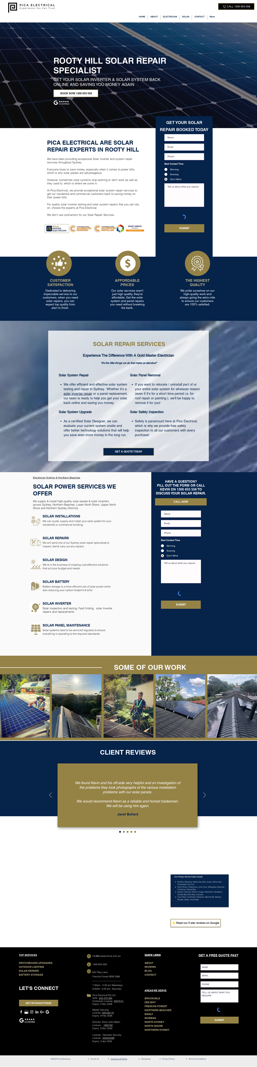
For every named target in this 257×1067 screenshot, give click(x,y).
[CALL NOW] (181, 501)
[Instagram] (32, 1012)
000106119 (108, 1012)
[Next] (204, 795)
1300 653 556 (99, 964)
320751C (119, 1001)
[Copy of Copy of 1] (127, 832)
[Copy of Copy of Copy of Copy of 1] (135, 832)
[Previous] (50, 795)
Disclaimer (146, 1059)
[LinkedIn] (37, 1012)
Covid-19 (94, 1059)
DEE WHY (150, 1002)
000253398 (108, 1037)
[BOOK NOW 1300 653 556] (75, 93)
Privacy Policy (168, 1059)
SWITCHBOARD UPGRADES (35, 963)
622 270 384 (105, 998)
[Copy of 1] (124, 832)
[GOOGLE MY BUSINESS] (26, 1012)
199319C (108, 1025)
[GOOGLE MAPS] (42, 1012)
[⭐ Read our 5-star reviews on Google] (196, 923)
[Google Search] (47, 1012)
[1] (120, 832)
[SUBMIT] (184, 228)
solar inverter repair (78, 394)
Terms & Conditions (197, 1059)
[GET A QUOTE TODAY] (128, 452)
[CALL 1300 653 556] (236, 6)
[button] (169, 17)
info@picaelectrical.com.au (106, 955)
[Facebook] (21, 1012)
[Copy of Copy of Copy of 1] (131, 832)
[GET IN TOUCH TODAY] (38, 1003)
